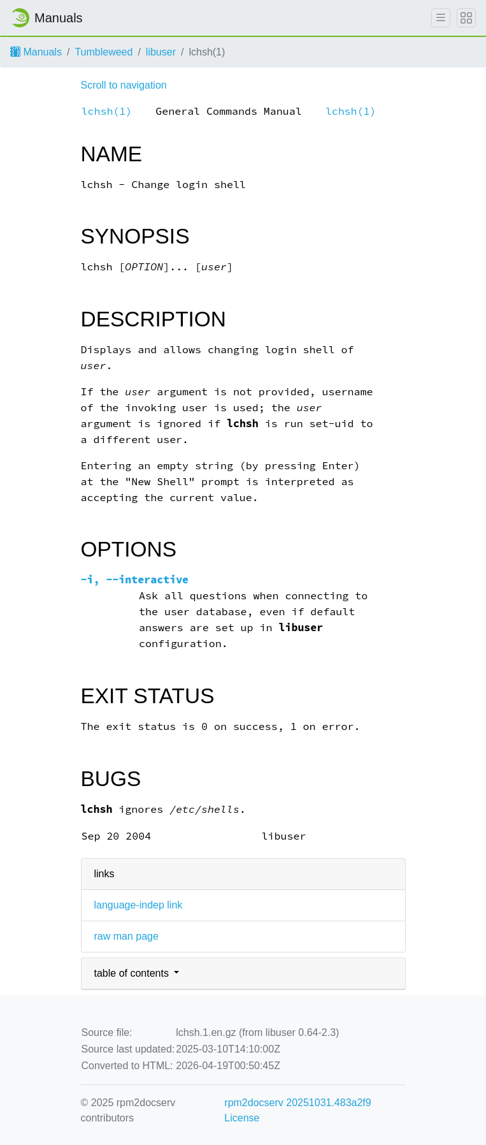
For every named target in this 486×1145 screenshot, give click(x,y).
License (241, 1117)
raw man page (126, 936)
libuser (161, 52)
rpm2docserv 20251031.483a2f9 (297, 1102)
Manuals (36, 52)
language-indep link (138, 905)
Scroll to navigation (124, 85)
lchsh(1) (107, 111)
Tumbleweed (103, 52)
